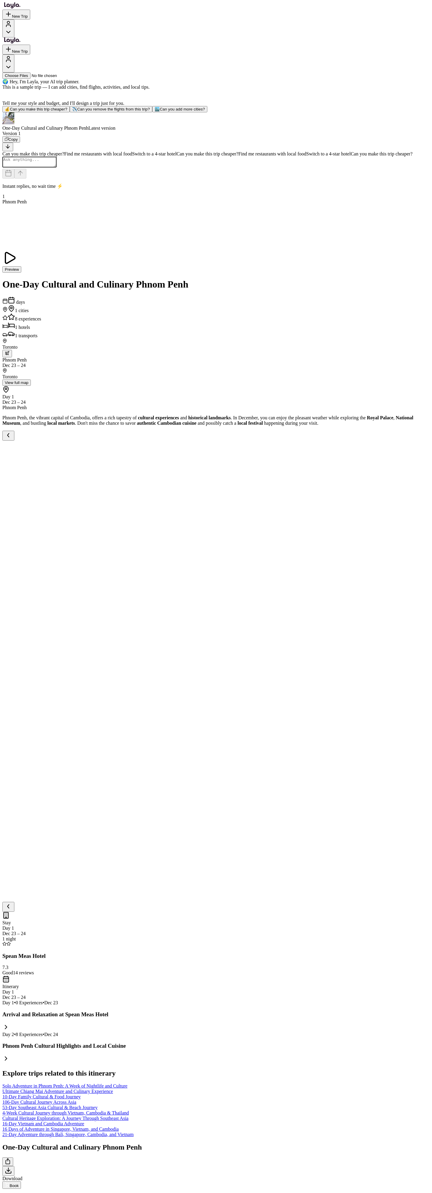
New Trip (16, 14)
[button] (216, 121)
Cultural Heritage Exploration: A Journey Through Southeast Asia (65, 1120)
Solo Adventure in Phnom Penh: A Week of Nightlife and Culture (64, 1087)
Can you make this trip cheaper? (36, 109)
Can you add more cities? (180, 109)
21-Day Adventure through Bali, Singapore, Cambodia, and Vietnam (68, 1136)
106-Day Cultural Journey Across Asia (39, 1103)
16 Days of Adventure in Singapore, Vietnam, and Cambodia (60, 1130)
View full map (16, 384)
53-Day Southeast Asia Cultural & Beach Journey (50, 1109)
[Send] (20, 175)
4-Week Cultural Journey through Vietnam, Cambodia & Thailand (65, 1114)
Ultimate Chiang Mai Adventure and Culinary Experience (57, 1093)
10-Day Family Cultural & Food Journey (41, 1098)
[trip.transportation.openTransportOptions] (7, 355)
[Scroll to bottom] (7, 147)
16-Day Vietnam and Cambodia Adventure (43, 1125)
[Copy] (11, 139)
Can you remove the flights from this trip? (111, 109)
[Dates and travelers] (8, 175)
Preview (12, 271)
